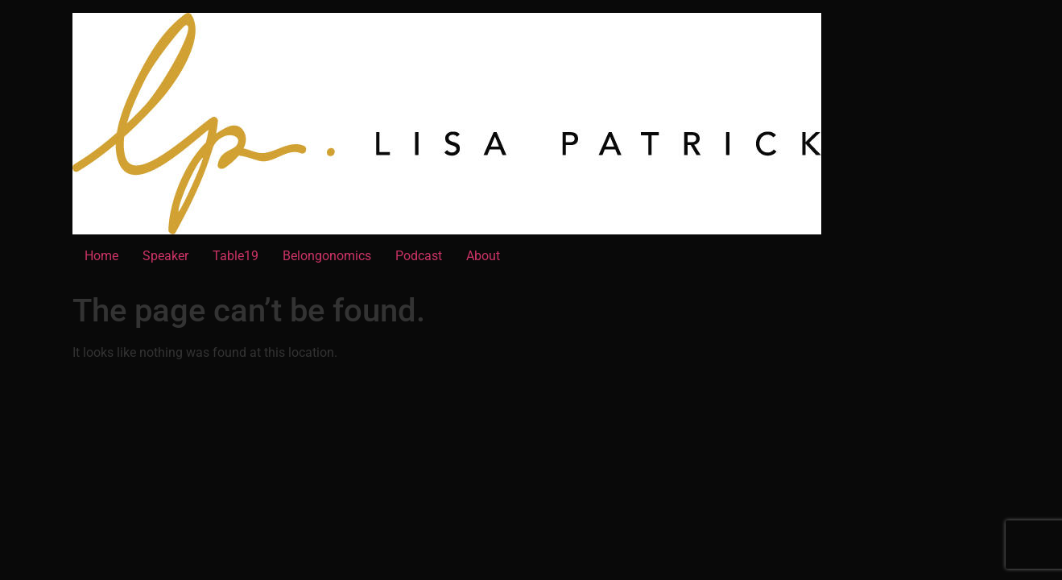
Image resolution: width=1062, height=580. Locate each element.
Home (101, 255)
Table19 (235, 255)
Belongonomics (327, 255)
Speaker (165, 255)
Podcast (418, 255)
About (483, 255)
